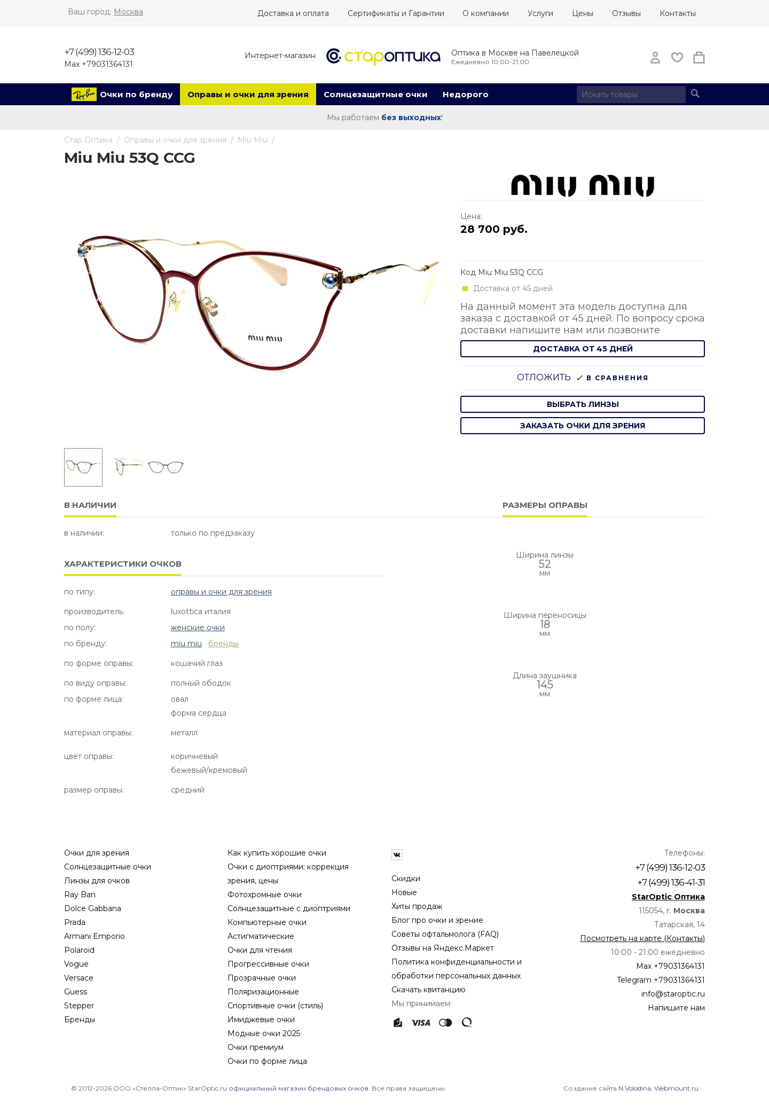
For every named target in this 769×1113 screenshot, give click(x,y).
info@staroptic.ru (673, 994)
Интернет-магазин (280, 55)
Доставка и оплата (293, 13)
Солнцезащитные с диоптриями (288, 908)
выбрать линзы (583, 404)
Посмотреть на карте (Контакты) (642, 938)
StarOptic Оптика (668, 897)
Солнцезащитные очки (376, 94)
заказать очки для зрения (582, 425)
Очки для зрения (96, 853)
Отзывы (626, 13)
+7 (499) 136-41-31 (671, 882)
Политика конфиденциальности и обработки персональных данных (456, 969)
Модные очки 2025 (263, 1033)
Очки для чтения (259, 950)
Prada (74, 922)
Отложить (544, 377)
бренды (223, 643)
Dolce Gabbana (92, 908)
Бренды (79, 1019)
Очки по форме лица (267, 1061)
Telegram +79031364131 (661, 980)
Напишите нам (676, 1008)
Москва (128, 12)
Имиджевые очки (261, 1019)
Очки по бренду (136, 94)
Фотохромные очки (264, 894)
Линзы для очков (97, 880)
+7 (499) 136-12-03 (99, 51)
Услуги (540, 13)
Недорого (466, 94)
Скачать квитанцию (428, 989)
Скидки (405, 878)
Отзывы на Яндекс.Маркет (442, 948)
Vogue (76, 964)
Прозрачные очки (261, 978)
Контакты (678, 13)
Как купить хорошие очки (276, 853)
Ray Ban (80, 894)
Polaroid (79, 950)
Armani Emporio (94, 936)
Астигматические (260, 936)
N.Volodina (634, 1088)
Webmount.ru (676, 1088)
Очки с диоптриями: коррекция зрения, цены (288, 873)
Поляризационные (263, 992)
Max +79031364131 (98, 64)
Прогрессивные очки (268, 964)
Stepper (79, 1005)
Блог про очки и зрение (437, 920)
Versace (78, 978)
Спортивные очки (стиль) (275, 1005)
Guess (75, 992)
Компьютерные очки (267, 922)
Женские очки (198, 627)
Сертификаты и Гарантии (396, 13)
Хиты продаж (416, 906)
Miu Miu (186, 643)
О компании (485, 13)
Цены (582, 13)
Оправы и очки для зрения (248, 94)
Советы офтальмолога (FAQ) (445, 934)
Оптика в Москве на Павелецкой (515, 53)
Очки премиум (255, 1047)
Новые (404, 892)
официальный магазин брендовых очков (298, 1088)
